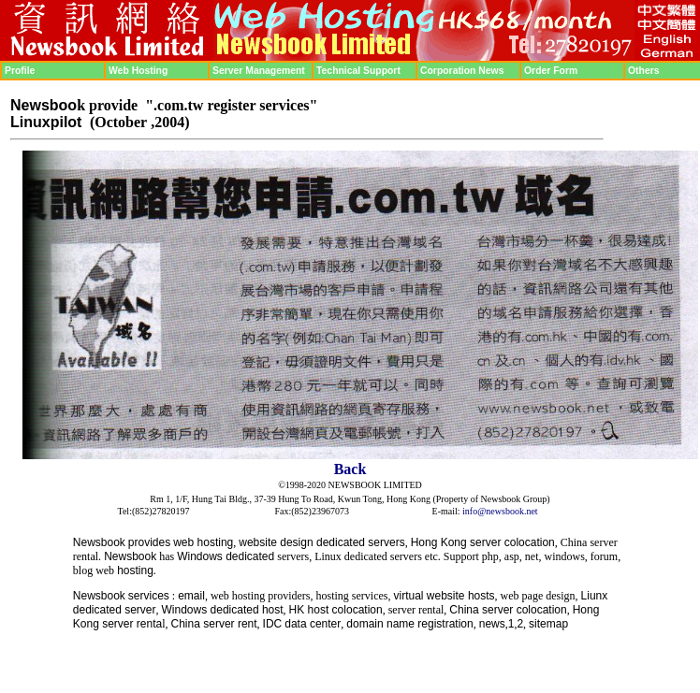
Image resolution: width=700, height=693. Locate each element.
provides (149, 542)
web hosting (203, 542)
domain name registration (409, 623)
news (492, 623)
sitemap (548, 623)
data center (312, 623)
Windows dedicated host (223, 609)
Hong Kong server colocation (483, 542)
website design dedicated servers (321, 542)
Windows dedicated (225, 556)
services (148, 595)
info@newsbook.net (500, 511)
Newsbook (99, 542)
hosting (135, 570)
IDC (273, 623)
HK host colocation (336, 609)
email (191, 595)
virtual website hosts (444, 595)
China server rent (214, 623)
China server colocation (507, 609)
